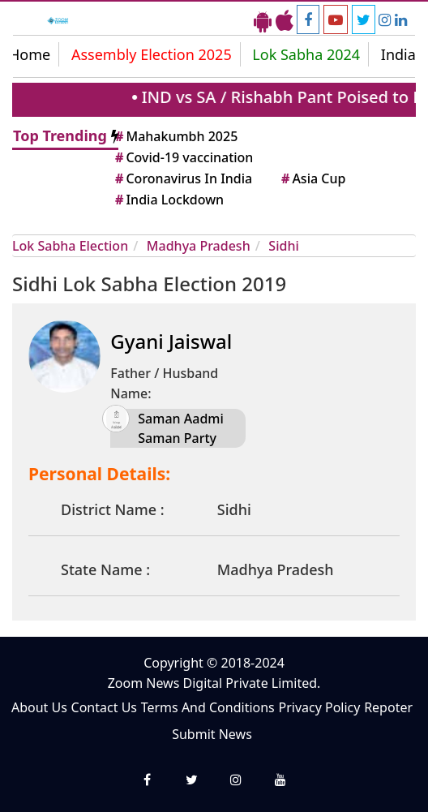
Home (29, 54)
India (398, 54)
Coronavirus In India (182, 178)
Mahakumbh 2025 (175, 136)
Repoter (388, 707)
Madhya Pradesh (198, 246)
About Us (39, 707)
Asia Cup (312, 178)
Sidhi (283, 246)
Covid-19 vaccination (183, 157)
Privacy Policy (319, 707)
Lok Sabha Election (70, 246)
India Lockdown (168, 199)
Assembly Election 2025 (151, 54)
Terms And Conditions (208, 707)
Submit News (212, 734)
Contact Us (104, 707)
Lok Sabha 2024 (306, 54)
